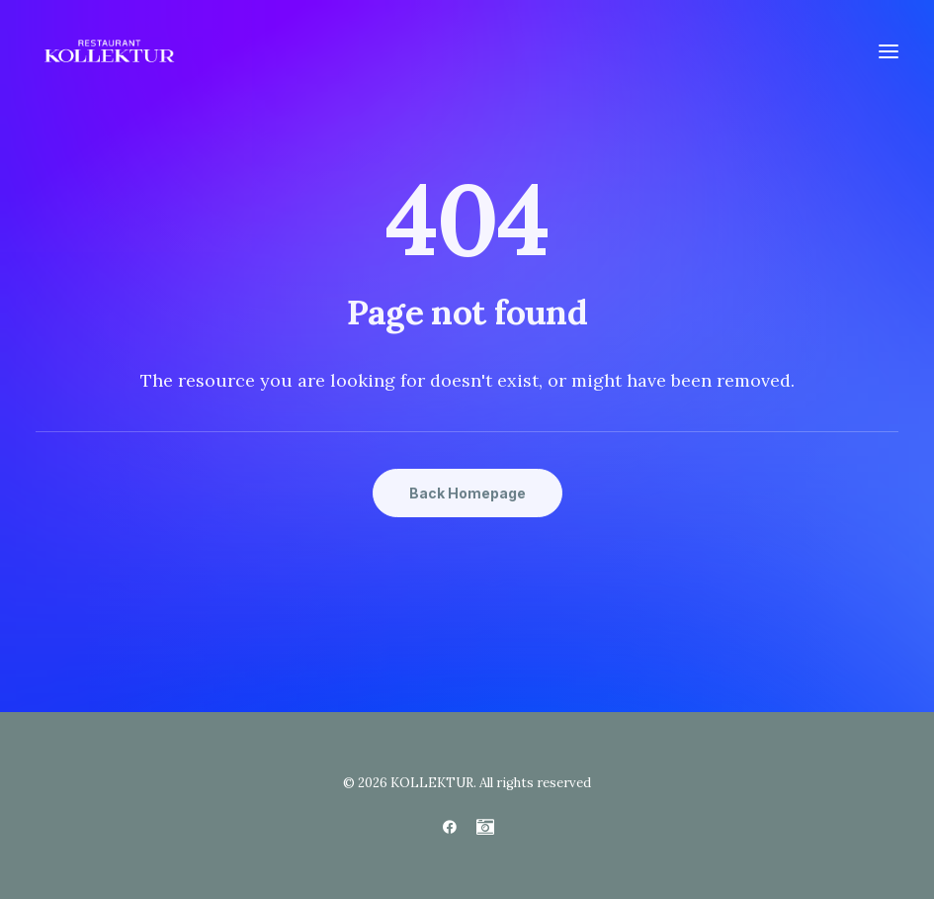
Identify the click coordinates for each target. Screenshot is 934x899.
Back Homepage (467, 493)
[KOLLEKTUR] (109, 51)
